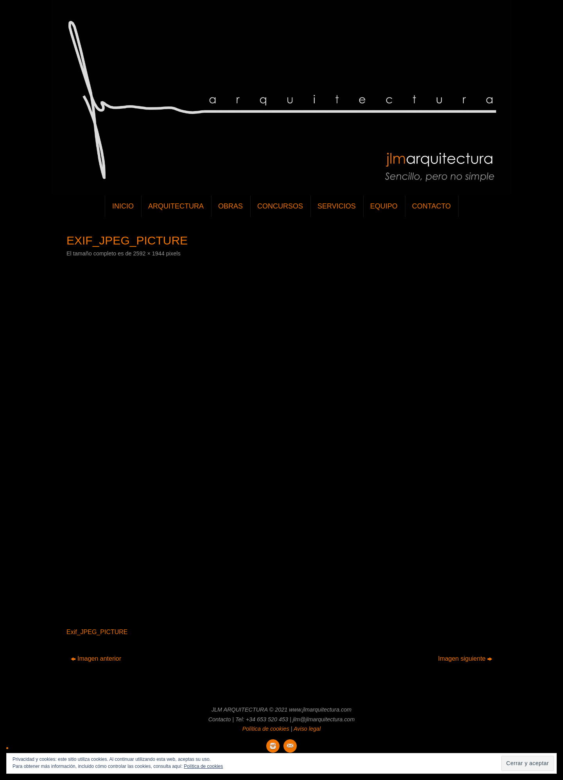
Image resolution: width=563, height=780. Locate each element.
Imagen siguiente (465, 658)
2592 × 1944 (148, 253)
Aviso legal (307, 729)
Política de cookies (265, 729)
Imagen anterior (96, 658)
